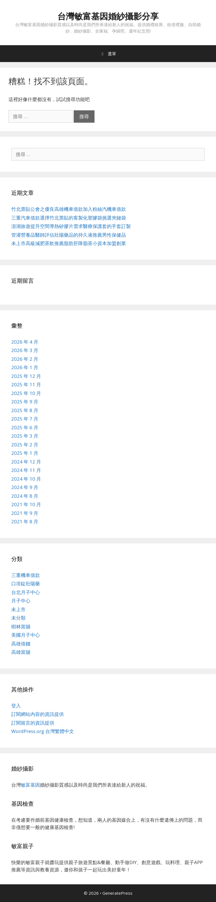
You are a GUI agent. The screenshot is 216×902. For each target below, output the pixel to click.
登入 (16, 705)
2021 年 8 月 (24, 521)
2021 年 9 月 (24, 513)
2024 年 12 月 (26, 461)
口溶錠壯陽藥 (25, 583)
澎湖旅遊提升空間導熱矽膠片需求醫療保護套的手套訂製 (71, 226)
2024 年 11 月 (26, 470)
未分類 (18, 618)
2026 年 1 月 (24, 367)
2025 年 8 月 (24, 410)
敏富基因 (30, 785)
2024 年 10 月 (26, 479)
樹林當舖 (20, 626)
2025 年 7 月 (24, 418)
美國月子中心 (25, 635)
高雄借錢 (20, 643)
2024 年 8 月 (24, 496)
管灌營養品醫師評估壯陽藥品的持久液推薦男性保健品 (68, 235)
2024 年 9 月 (24, 487)
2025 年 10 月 (26, 393)
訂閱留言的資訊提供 (32, 723)
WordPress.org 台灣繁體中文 (42, 731)
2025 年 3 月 (24, 436)
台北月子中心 (25, 592)
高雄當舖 (20, 652)
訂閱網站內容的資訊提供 (37, 714)
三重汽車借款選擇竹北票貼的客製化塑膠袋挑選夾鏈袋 (68, 217)
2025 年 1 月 (24, 453)
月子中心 (20, 600)
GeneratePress (117, 893)
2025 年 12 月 (26, 376)
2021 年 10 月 (26, 504)
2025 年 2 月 (24, 444)
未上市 (18, 609)
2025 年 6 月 (24, 427)
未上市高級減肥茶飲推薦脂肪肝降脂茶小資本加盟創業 (68, 243)
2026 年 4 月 (24, 342)
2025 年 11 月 (26, 384)
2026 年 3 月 (24, 350)
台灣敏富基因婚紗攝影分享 (108, 16)
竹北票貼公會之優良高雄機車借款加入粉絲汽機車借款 (68, 209)
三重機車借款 (25, 575)
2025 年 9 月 (24, 401)
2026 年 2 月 (24, 359)
